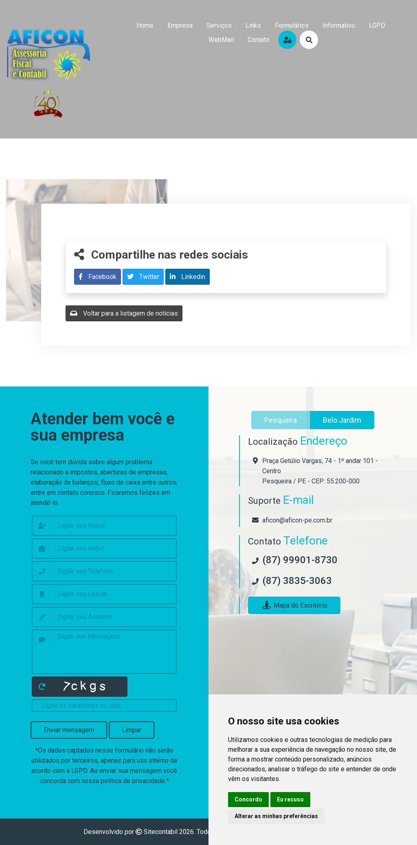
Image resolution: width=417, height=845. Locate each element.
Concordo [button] (248, 799)
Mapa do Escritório (294, 605)
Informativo (339, 25)
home (145, 25)
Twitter (143, 277)
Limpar (131, 730)
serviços (219, 25)
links (253, 25)
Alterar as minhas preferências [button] (276, 816)
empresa (180, 25)
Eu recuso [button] (290, 799)
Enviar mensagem (69, 730)
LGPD (377, 25)
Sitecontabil (161, 832)
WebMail (221, 40)
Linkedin (187, 277)
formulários (292, 25)
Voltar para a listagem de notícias (124, 313)
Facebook (97, 277)
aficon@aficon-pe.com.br (297, 520)
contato (259, 40)
